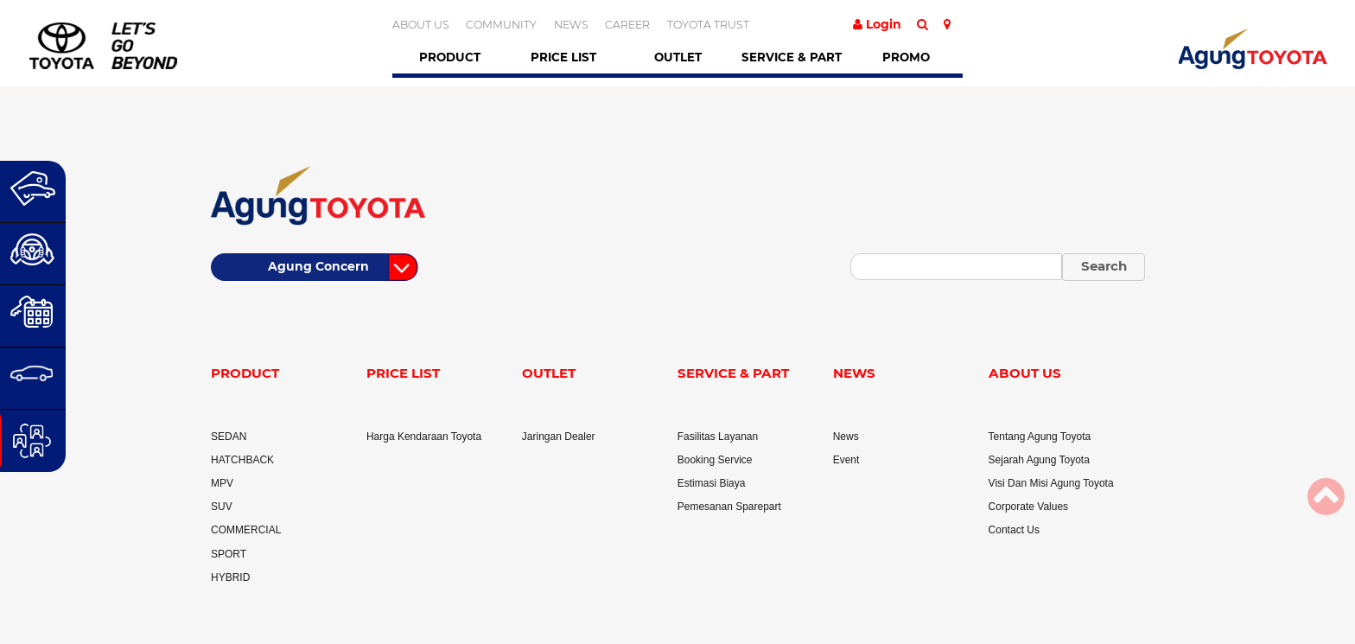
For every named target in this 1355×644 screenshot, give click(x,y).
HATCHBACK (242, 460)
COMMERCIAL (246, 530)
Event (846, 460)
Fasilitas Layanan (718, 436)
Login (877, 24)
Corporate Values (1029, 507)
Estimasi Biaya (712, 483)
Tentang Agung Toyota (1040, 436)
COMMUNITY (501, 24)
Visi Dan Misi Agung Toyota (1051, 483)
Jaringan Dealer (558, 436)
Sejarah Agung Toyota (1039, 460)
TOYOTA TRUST (708, 24)
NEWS (571, 24)
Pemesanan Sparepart (729, 507)
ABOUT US (420, 24)
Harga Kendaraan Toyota (423, 436)
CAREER (627, 24)
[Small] (956, 266)
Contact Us (1014, 530)
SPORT (228, 554)
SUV (221, 507)
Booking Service (715, 460)
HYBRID (230, 577)
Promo (906, 57)
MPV (222, 483)
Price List (563, 57)
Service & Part (791, 57)
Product (449, 57)
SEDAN (228, 436)
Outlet (678, 57)
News (846, 436)
